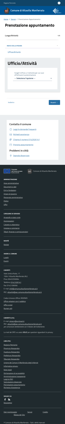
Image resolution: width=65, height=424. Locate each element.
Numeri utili (8, 308)
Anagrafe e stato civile (12, 217)
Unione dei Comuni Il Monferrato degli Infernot (21, 362)
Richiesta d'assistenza (12, 387)
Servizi (13, 19)
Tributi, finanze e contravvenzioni (16, 231)
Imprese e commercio (11, 228)
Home (6, 19)
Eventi (6, 261)
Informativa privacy (11, 366)
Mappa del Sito (19, 414)
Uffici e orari (8, 305)
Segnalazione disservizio (13, 382)
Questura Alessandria (12, 352)
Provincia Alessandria (11, 348)
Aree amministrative (11, 183)
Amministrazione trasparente (14, 376)
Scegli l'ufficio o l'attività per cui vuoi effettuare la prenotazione (29, 74)
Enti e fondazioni (10, 190)
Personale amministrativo (13, 197)
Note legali (8, 369)
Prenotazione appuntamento (14, 384)
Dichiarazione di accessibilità (14, 373)
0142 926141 (16, 282)
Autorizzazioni (9, 221)
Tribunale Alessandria (11, 359)
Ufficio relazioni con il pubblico (15, 301)
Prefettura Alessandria (12, 355)
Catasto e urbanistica (11, 224)
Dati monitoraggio (10, 412)
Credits (45, 412)
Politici (6, 201)
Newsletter (8, 402)
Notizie (6, 244)
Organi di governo (10, 194)
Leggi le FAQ (8, 379)
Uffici (5, 204)
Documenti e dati (10, 186)
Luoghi (6, 257)
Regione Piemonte (10, 3)
